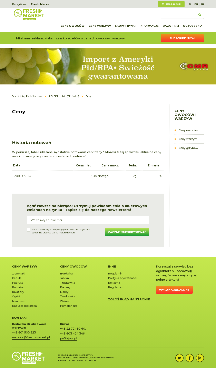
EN (196, 4)
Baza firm (171, 25)
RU (202, 4)
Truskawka (67, 282)
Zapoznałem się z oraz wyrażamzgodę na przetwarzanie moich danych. (61, 231)
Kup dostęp (99, 176)
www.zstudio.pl (86, 360)
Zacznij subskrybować (127, 232)
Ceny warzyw (100, 25)
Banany (65, 287)
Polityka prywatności (122, 278)
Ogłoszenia (192, 25)
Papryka (17, 282)
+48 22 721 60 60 (72, 328)
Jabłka (64, 278)
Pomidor (18, 287)
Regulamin (115, 273)
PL (190, 4)
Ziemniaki (18, 273)
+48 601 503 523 (24, 332)
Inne (112, 266)
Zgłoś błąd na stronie (129, 299)
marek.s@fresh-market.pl (31, 337)
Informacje (149, 25)
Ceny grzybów (188, 147)
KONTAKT (20, 318)
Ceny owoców (73, 25)
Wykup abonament (174, 289)
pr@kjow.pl (68, 338)
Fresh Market (41, 4)
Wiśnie (64, 301)
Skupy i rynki (125, 25)
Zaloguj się (173, 4)
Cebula (16, 278)
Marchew (18, 301)
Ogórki (16, 296)
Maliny (64, 291)
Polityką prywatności (63, 229)
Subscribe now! (182, 38)
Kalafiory (18, 291)
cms (73, 360)
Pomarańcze (69, 305)
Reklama (114, 282)
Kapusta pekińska (24, 305)
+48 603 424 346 (72, 333)
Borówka (66, 273)
